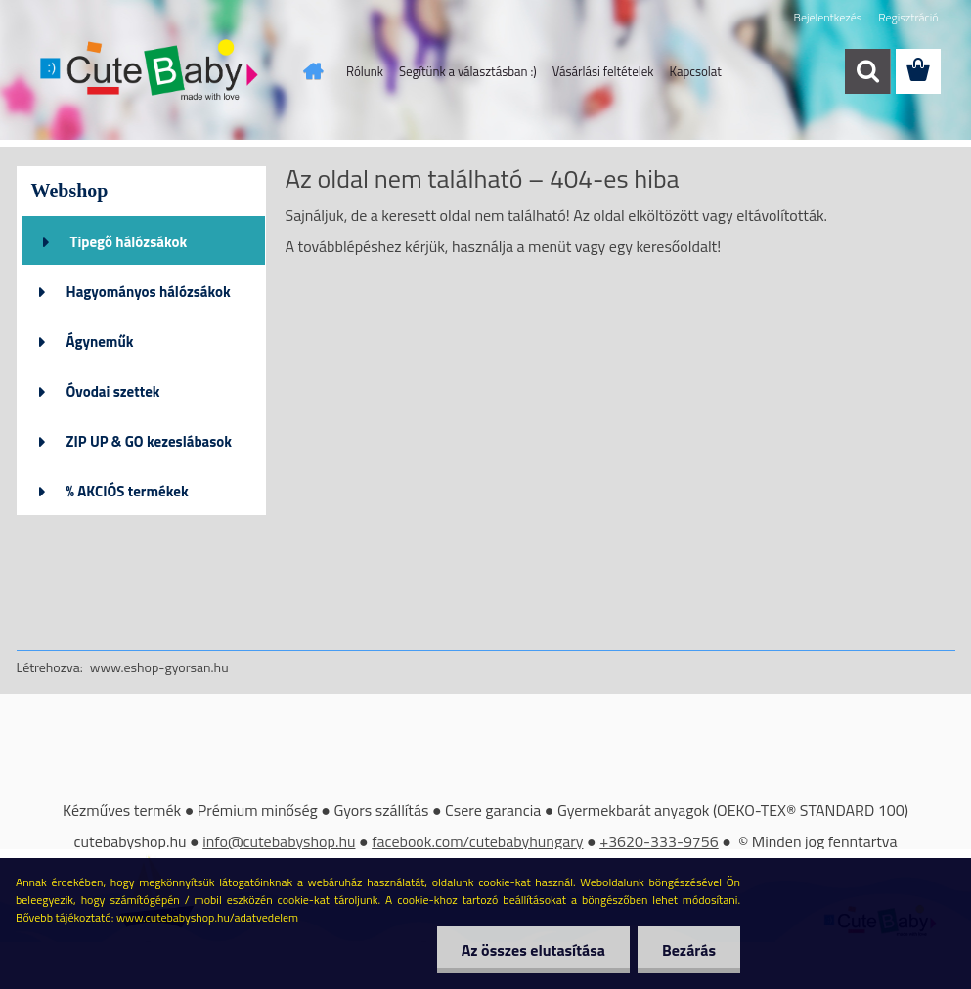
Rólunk (364, 71)
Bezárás (689, 950)
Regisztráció (908, 17)
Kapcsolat (696, 71)
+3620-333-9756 (659, 841)
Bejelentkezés (828, 17)
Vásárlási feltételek (603, 71)
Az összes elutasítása (533, 950)
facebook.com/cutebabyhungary (477, 841)
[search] (867, 71)
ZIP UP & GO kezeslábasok (149, 441)
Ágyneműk (100, 341)
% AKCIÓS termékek (127, 491)
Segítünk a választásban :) (468, 71)
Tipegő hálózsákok (129, 242)
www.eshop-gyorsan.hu (159, 667)
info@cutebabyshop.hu (278, 841)
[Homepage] (309, 71)
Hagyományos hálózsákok (148, 291)
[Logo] (151, 72)
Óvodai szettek (113, 391)
